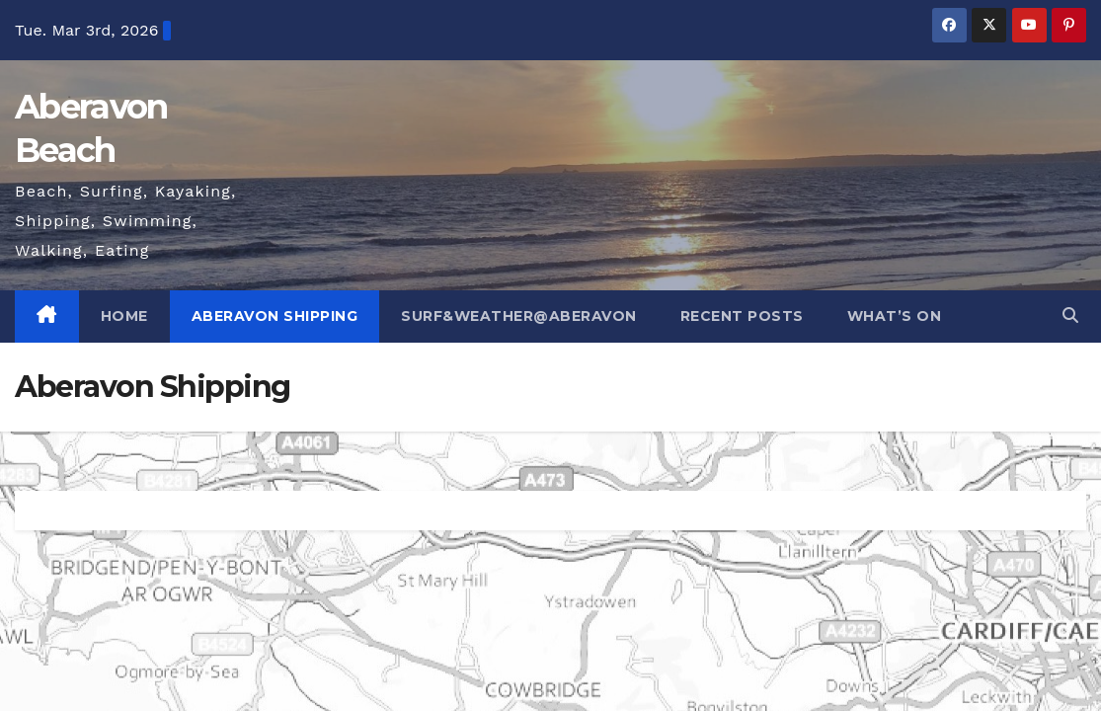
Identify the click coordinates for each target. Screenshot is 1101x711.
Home (124, 316)
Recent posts (742, 316)
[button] (1070, 315)
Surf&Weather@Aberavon (519, 316)
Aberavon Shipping (275, 316)
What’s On (894, 316)
